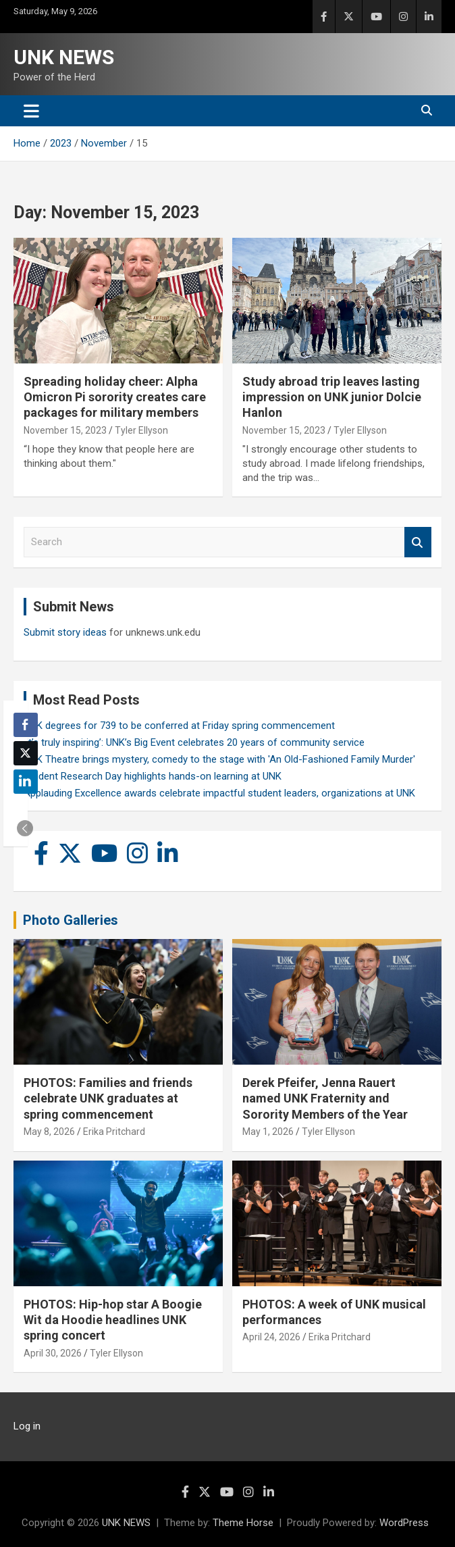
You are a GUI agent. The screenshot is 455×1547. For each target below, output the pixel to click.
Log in (27, 1426)
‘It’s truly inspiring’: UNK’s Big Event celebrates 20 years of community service (194, 742)
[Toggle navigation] (31, 110)
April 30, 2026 (53, 1353)
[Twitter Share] (26, 753)
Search (417, 542)
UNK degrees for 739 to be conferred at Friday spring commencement (179, 725)
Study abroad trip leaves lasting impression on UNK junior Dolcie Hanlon (331, 397)
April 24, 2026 (271, 1337)
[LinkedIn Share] (26, 781)
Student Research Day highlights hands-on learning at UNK (153, 776)
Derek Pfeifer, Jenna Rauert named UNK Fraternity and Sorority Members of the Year (325, 1098)
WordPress (404, 1523)
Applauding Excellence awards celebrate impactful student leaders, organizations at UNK (219, 793)
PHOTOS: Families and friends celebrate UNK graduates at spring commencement (108, 1098)
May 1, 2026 (268, 1131)
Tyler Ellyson (141, 430)
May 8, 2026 (49, 1131)
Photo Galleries (70, 920)
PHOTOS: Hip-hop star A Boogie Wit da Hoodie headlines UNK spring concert (113, 1320)
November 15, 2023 (65, 430)
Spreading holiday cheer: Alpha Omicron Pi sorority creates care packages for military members (115, 397)
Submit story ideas (65, 632)
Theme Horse (243, 1523)
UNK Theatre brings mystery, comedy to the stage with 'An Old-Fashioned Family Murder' (219, 759)
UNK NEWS (64, 57)
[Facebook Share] (26, 725)
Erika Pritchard (114, 1131)
